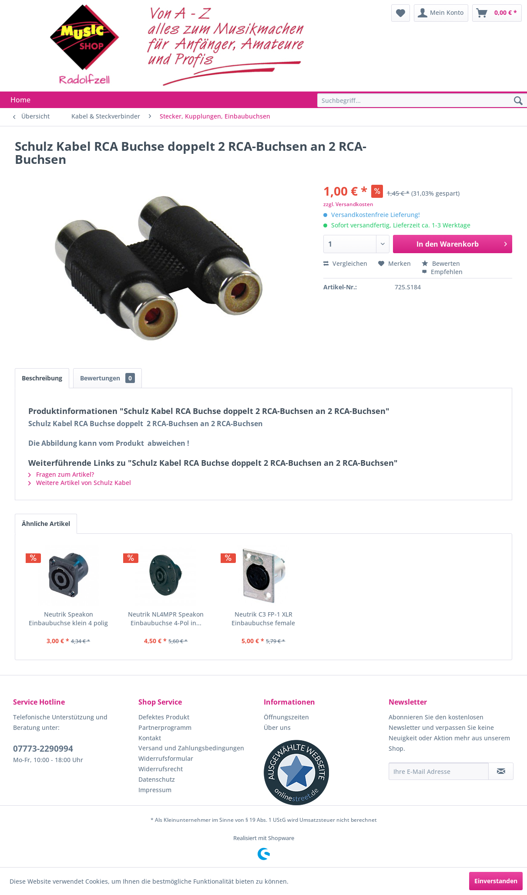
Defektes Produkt (163, 717)
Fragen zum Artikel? (61, 474)
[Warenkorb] (497, 13)
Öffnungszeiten (286, 717)
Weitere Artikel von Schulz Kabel (79, 482)
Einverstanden (495, 881)
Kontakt (149, 738)
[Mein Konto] (441, 13)
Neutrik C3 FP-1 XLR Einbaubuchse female (263, 618)
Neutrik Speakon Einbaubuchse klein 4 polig (68, 618)
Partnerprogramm (164, 727)
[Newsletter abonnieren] (501, 771)
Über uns (277, 727)
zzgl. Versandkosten (348, 204)
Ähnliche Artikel (46, 523)
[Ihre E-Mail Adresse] (439, 771)
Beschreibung (42, 378)
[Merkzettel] (400, 13)
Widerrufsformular (165, 758)
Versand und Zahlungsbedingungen (191, 748)
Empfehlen (442, 272)
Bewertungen (107, 378)
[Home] (20, 100)
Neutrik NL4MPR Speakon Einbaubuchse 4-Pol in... (166, 618)
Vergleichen (345, 263)
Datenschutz (156, 779)
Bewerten (441, 263)
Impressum (154, 790)
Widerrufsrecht (160, 769)
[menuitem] (400, 13)
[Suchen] (518, 101)
